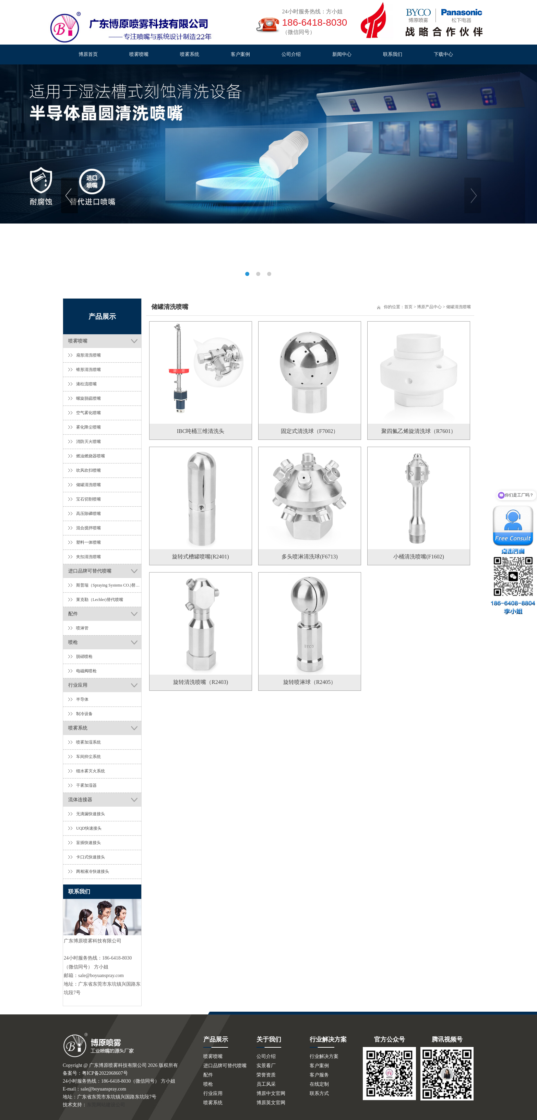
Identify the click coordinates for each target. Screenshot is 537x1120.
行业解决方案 (324, 1056)
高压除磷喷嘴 (88, 513)
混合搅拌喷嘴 (88, 528)
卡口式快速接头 (90, 857)
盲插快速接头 (88, 842)
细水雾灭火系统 (90, 771)
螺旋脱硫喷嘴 (88, 398)
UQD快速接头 (89, 828)
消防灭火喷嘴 (88, 441)
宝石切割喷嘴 (88, 499)
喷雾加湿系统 (88, 742)
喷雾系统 (189, 54)
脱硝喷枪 (84, 656)
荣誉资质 (266, 1074)
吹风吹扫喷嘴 (88, 470)
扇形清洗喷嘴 (88, 355)
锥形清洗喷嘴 (88, 369)
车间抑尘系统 (88, 756)
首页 (408, 306)
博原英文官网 (270, 1102)
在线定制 (319, 1084)
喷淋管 (82, 628)
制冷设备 (84, 713)
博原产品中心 (429, 306)
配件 (73, 613)
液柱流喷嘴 (86, 384)
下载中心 (443, 54)
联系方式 (319, 1093)
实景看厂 (266, 1065)
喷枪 (73, 642)
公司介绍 (291, 54)
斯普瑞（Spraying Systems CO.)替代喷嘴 (108, 585)
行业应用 (77, 685)
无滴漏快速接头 (90, 813)
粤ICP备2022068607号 (105, 1073)
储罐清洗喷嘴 (88, 484)
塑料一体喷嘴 (88, 542)
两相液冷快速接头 (92, 871)
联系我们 (392, 54)
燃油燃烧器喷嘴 (90, 456)
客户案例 (240, 54)
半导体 (82, 699)
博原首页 (88, 54)
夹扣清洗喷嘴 (88, 556)
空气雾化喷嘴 (88, 412)
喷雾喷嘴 (138, 54)
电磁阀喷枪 (86, 671)
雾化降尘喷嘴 (88, 427)
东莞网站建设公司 (106, 1104)
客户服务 (319, 1074)
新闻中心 (341, 54)
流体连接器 (80, 799)
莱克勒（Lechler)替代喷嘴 (99, 599)
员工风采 (266, 1084)
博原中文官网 (270, 1093)
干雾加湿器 (86, 785)
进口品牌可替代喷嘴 (89, 571)
